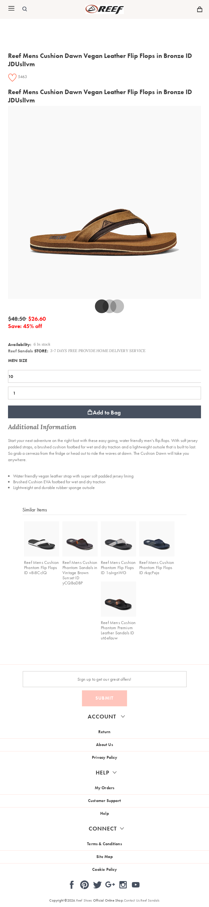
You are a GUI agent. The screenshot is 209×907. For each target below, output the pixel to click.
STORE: (28, 351)
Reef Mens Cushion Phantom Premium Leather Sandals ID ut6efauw (118, 630)
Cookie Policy (104, 869)
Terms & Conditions (104, 844)
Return (104, 731)
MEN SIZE (18, 360)
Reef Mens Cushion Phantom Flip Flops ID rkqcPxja (156, 567)
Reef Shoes (84, 900)
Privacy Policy (104, 757)
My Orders (105, 788)
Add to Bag (104, 412)
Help (104, 813)
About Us (104, 744)
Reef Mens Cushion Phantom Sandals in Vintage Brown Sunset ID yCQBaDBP (80, 572)
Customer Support (104, 800)
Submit (104, 698)
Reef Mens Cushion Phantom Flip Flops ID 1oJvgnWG (118, 567)
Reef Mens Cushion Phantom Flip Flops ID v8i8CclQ (41, 567)
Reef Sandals (20, 351)
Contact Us (132, 900)
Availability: (20, 344)
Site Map (104, 856)
